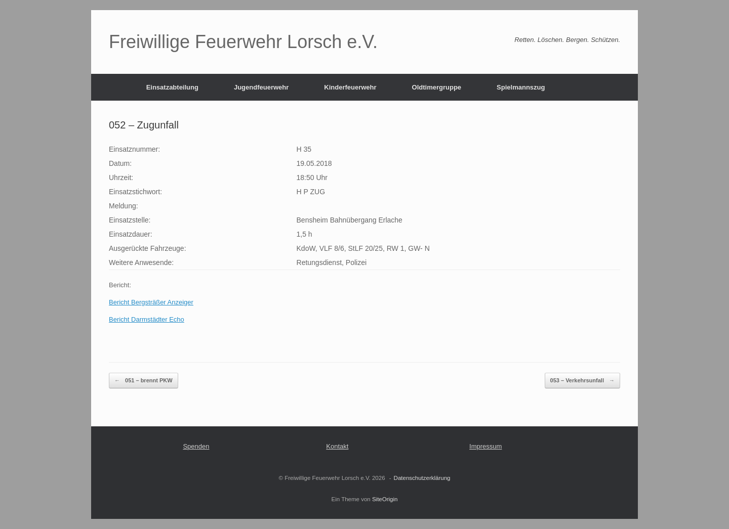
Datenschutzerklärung (422, 478)
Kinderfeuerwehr (350, 87)
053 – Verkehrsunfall (582, 380)
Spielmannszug (521, 87)
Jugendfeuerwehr (261, 87)
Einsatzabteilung (172, 87)
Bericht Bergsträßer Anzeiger (151, 302)
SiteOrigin (385, 499)
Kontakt (337, 446)
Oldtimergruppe (437, 87)
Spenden (196, 446)
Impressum (485, 446)
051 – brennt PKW (143, 380)
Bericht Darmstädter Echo (146, 319)
